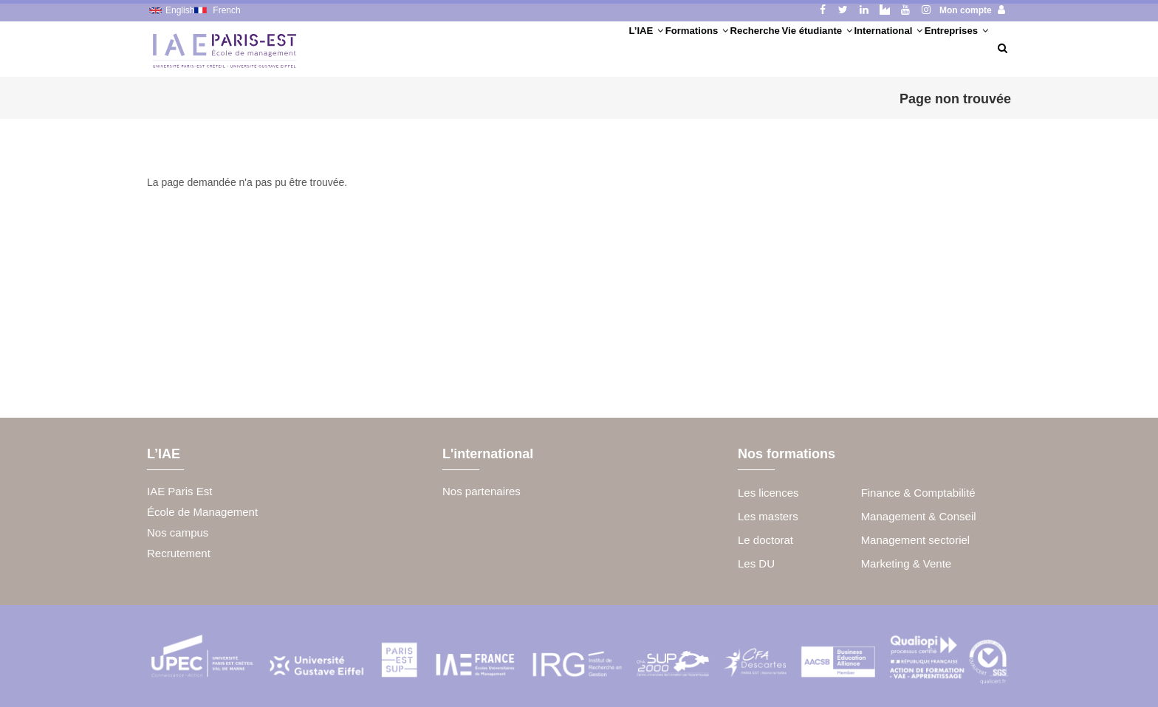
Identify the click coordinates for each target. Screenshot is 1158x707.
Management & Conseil (918, 516)
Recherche (651, 47)
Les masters (768, 516)
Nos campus (177, 532)
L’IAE (487, 47)
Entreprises (941, 47)
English (179, 10)
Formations (564, 47)
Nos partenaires (481, 491)
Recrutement (178, 553)
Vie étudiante (742, 47)
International (843, 47)
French (226, 10)
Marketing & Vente (906, 563)
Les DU (756, 563)
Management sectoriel (915, 540)
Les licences (768, 492)
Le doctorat (765, 540)
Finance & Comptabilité (918, 492)
